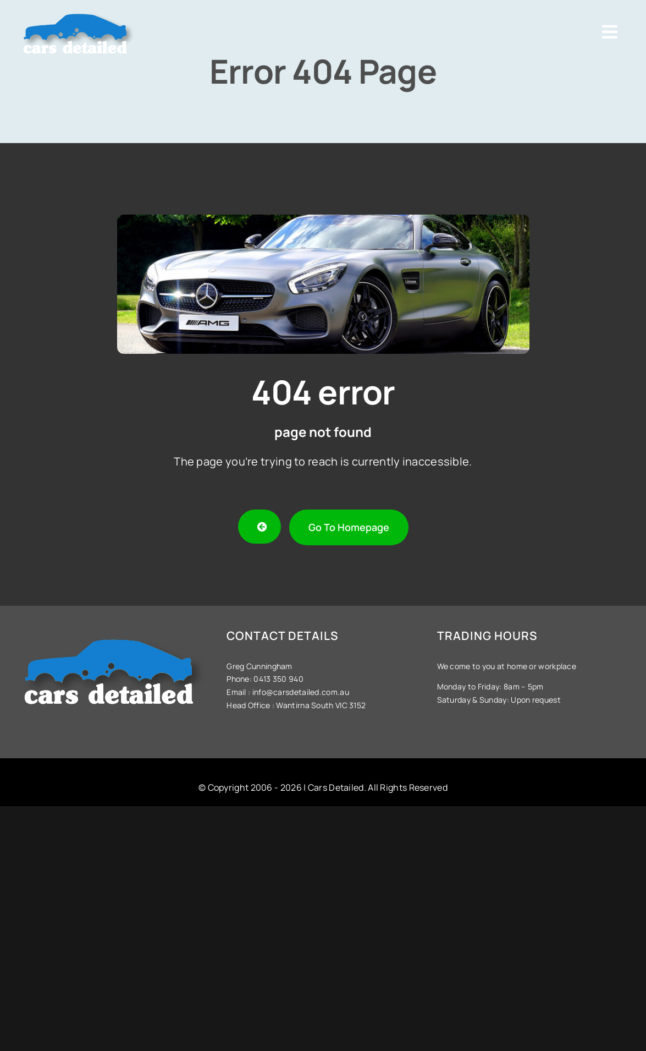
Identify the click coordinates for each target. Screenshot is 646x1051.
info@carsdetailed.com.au (300, 692)
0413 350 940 (277, 679)
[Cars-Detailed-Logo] (78, 11)
